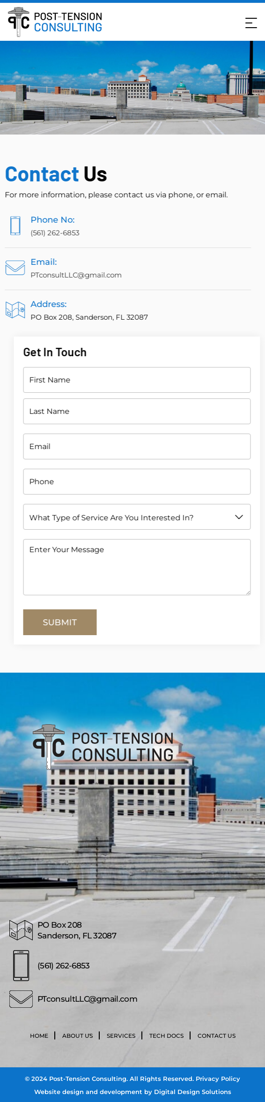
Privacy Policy (218, 1078)
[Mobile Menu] (250, 22)
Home (39, 1035)
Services (121, 1035)
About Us (77, 1035)
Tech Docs (166, 1035)
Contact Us (217, 1035)
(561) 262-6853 (40, 232)
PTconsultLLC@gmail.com (61, 274)
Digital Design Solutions (192, 1091)
